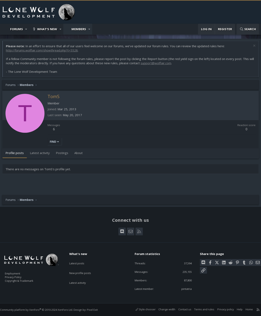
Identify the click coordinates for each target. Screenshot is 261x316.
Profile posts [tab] (17, 155)
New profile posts (84, 267)
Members (78, 29)
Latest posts (80, 259)
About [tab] (80, 155)
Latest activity (81, 274)
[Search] (248, 29)
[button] (26, 29)
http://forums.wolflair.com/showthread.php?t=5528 (44, 52)
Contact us (180, 309)
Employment (18, 271)
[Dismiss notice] (251, 48)
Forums (16, 29)
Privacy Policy (18, 275)
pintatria (184, 288)
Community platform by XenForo (40, 310)
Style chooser (141, 309)
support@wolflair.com (163, 65)
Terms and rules (200, 309)
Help (235, 309)
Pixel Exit (96, 310)
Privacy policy (221, 309)
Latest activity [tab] (42, 155)
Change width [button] (162, 309)
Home (245, 309)
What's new (47, 29)
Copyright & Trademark (25, 279)
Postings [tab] (64, 155)
